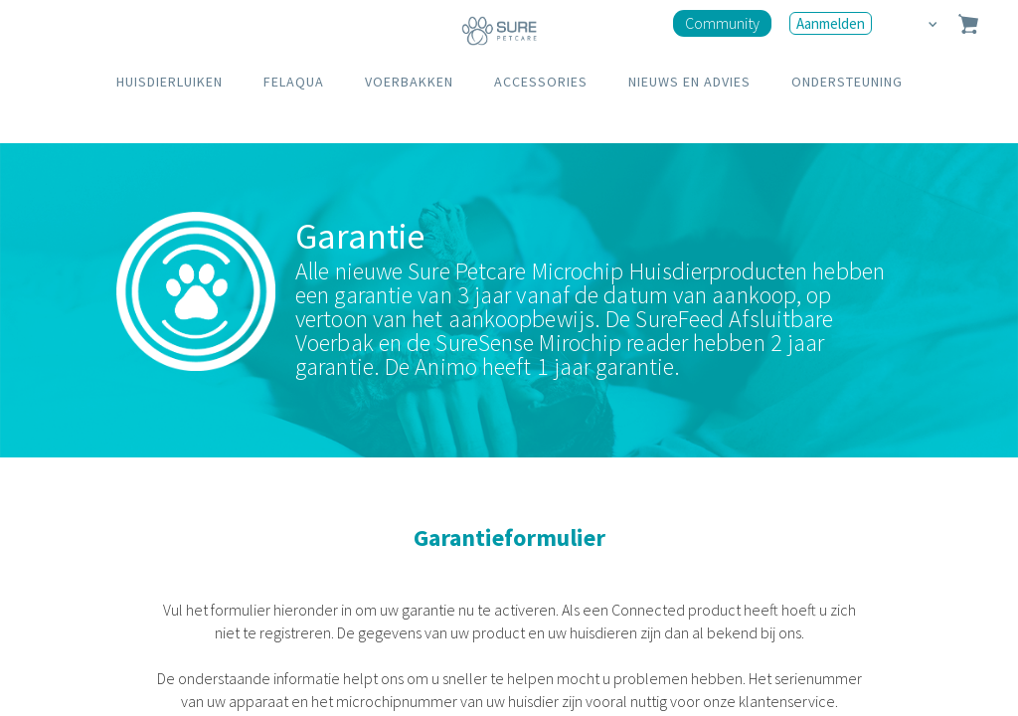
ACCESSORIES (541, 81)
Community (722, 23)
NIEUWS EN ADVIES (689, 81)
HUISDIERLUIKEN (169, 81)
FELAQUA (293, 81)
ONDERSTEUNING (847, 81)
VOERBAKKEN (409, 81)
